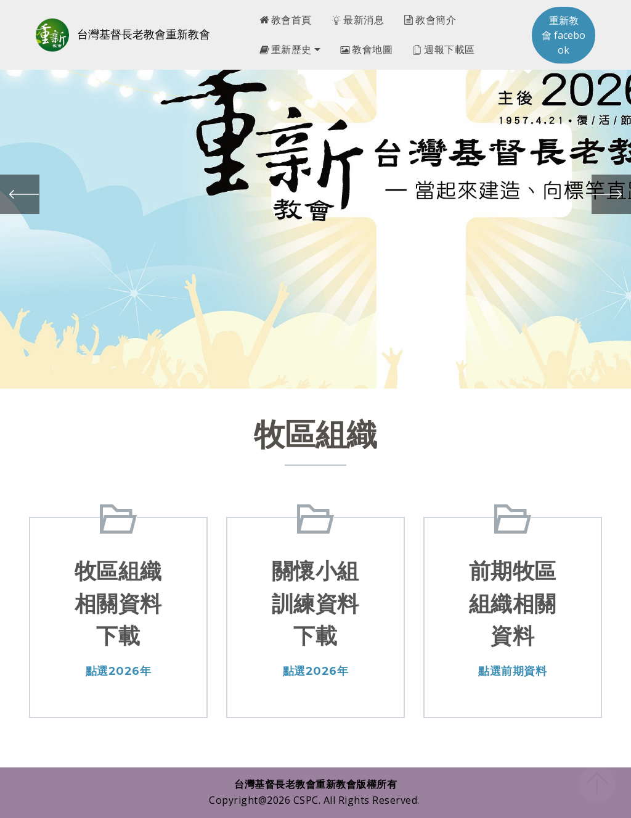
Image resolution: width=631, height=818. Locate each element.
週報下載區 (443, 49)
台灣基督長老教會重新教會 (143, 34)
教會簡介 (430, 20)
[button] (19, 194)
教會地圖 (366, 49)
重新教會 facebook (563, 35)
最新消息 (358, 20)
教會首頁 (285, 20)
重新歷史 (285, 49)
